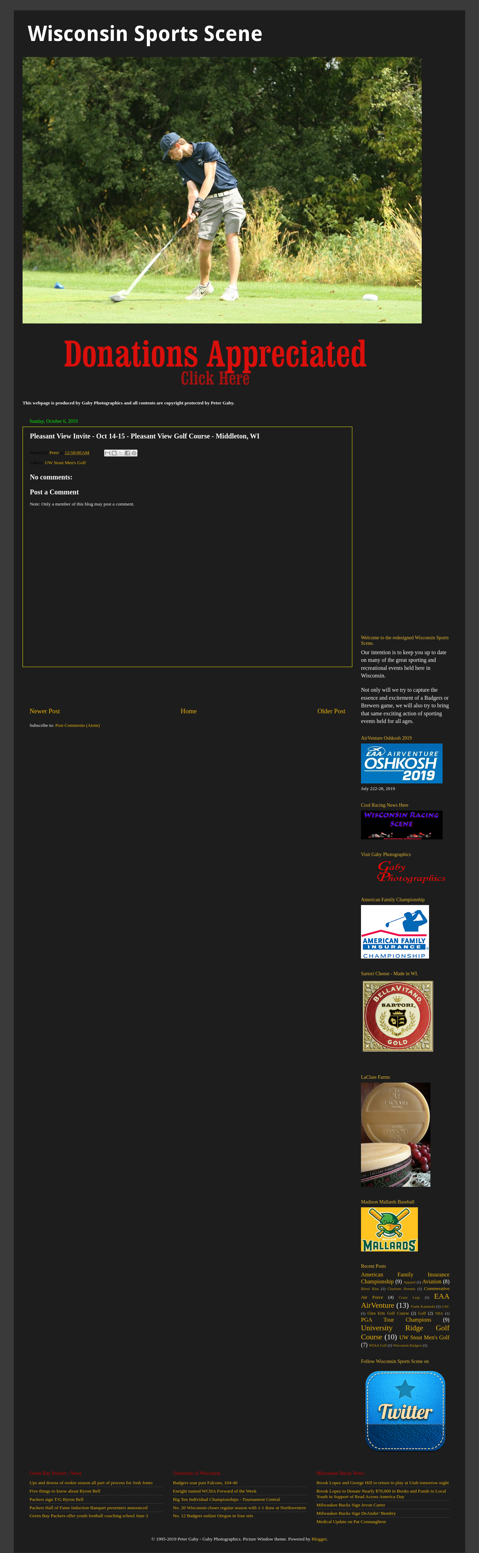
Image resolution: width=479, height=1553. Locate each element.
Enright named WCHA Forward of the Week (215, 1491)
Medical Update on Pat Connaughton (351, 1521)
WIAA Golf (378, 1345)
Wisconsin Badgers (407, 1345)
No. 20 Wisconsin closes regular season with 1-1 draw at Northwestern (239, 1507)
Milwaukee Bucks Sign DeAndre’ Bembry (356, 1513)
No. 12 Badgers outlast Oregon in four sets (213, 1515)
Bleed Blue (370, 1289)
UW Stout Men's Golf (65, 462)
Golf (422, 1313)
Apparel (409, 1282)
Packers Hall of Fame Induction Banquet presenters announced (89, 1507)
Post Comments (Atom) (77, 725)
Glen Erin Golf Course (388, 1313)
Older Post (331, 711)
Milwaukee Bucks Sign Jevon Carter (351, 1504)
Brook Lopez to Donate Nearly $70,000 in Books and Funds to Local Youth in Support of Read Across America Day (381, 1493)
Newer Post (45, 711)
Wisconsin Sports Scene (145, 34)
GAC (445, 1306)
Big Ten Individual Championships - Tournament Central (226, 1499)
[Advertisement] (187, 686)
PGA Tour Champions (396, 1320)
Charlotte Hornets (401, 1289)
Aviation (431, 1282)
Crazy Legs (409, 1297)
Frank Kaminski (423, 1306)
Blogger (319, 1539)
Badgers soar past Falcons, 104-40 (205, 1482)
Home (189, 711)
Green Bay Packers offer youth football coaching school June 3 (89, 1515)
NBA (439, 1313)
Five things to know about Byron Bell (65, 1491)
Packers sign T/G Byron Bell (57, 1499)
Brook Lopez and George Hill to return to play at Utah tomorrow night (383, 1482)
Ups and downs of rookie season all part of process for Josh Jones (91, 1482)
